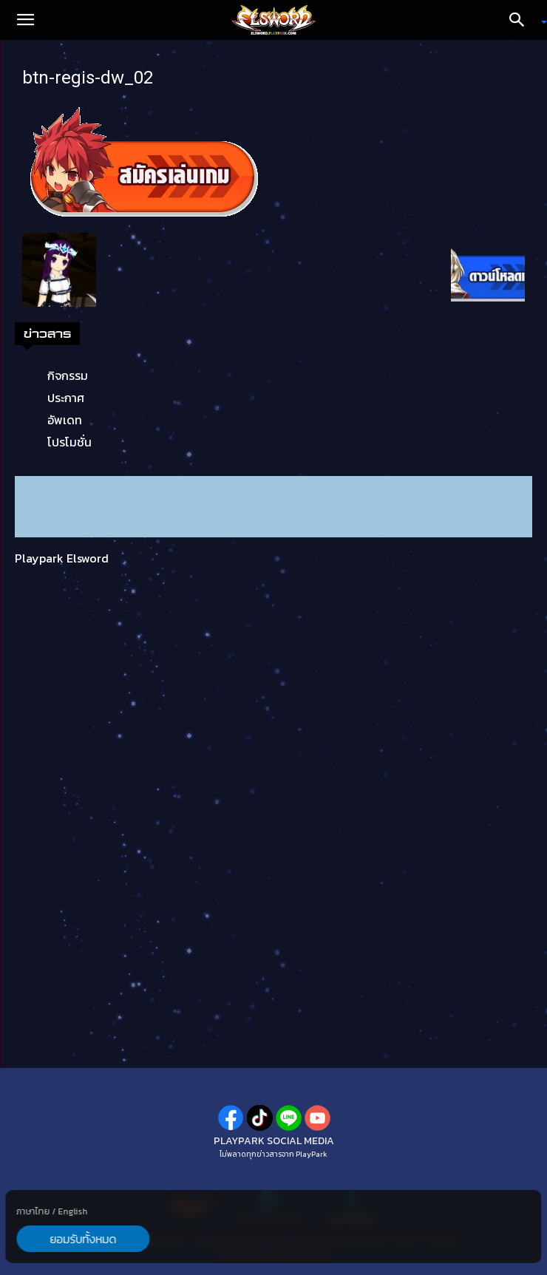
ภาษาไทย (33, 1211)
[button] (25, 20)
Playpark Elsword (62, 558)
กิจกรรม (67, 375)
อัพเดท (64, 420)
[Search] (522, 20)
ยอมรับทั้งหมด (83, 1239)
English (72, 1211)
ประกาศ (65, 398)
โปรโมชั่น (69, 442)
